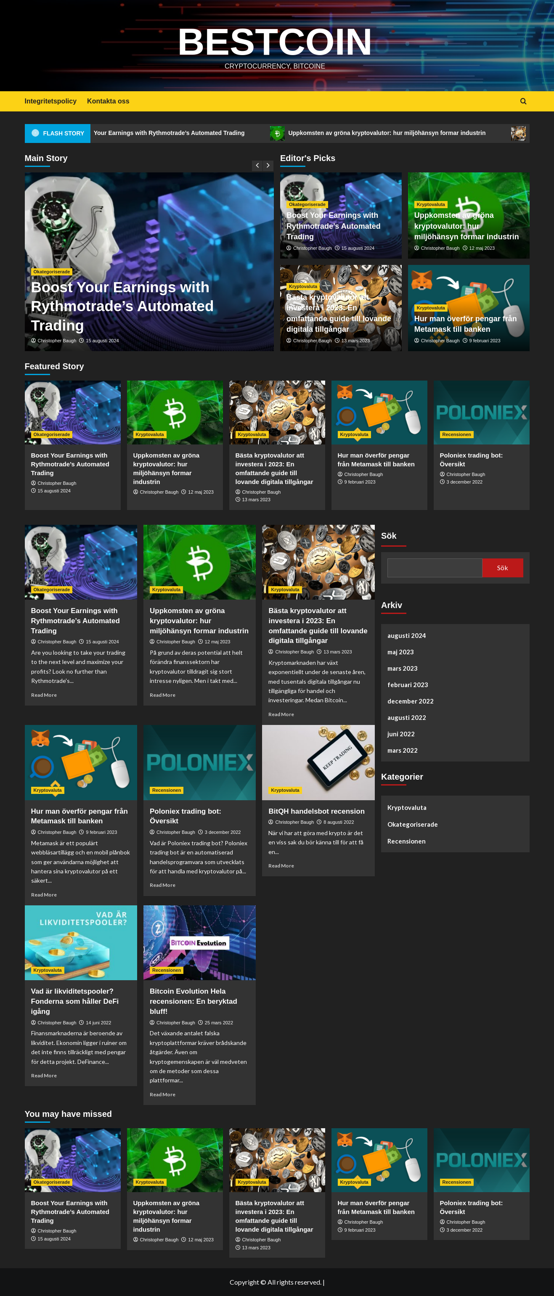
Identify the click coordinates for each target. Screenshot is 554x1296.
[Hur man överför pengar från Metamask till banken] (379, 412)
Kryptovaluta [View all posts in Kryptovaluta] (431, 204)
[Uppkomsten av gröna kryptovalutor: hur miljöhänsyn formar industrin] (175, 412)
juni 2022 (401, 734)
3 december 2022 (465, 481)
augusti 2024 (406, 635)
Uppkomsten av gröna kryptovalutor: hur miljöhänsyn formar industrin (409, 133)
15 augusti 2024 (102, 340)
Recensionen (406, 841)
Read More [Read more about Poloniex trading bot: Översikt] (162, 885)
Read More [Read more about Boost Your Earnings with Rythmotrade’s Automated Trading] (44, 695)
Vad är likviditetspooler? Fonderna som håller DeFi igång (75, 1001)
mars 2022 (402, 750)
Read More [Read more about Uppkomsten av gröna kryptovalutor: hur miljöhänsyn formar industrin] (162, 695)
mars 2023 (402, 668)
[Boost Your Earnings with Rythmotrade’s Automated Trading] (73, 412)
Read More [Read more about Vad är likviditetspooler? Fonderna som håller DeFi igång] (44, 1075)
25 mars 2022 (219, 1022)
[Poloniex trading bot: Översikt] (482, 412)
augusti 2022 (406, 717)
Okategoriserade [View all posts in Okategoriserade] (52, 271)
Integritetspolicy (51, 101)
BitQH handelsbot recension (316, 811)
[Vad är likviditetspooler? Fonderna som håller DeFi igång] (81, 942)
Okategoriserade (412, 824)
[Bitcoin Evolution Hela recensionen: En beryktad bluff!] (199, 942)
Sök (389, 535)
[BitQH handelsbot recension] (318, 762)
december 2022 (410, 701)
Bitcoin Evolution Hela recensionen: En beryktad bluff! (193, 1001)
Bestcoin (275, 39)
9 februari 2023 (485, 340)
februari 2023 (407, 684)
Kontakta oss (108, 101)
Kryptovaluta (407, 807)
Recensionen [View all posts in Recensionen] (457, 434)
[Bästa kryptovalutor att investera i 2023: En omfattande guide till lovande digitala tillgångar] (277, 412)
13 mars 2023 (356, 340)
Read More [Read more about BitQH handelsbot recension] (281, 865)
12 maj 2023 (482, 248)
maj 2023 (400, 652)
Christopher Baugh (57, 340)
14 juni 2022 (98, 1022)
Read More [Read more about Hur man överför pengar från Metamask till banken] (44, 894)
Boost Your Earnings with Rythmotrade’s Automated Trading (182, 133)
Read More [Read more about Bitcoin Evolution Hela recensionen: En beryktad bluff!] (162, 1094)
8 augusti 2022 (338, 822)
